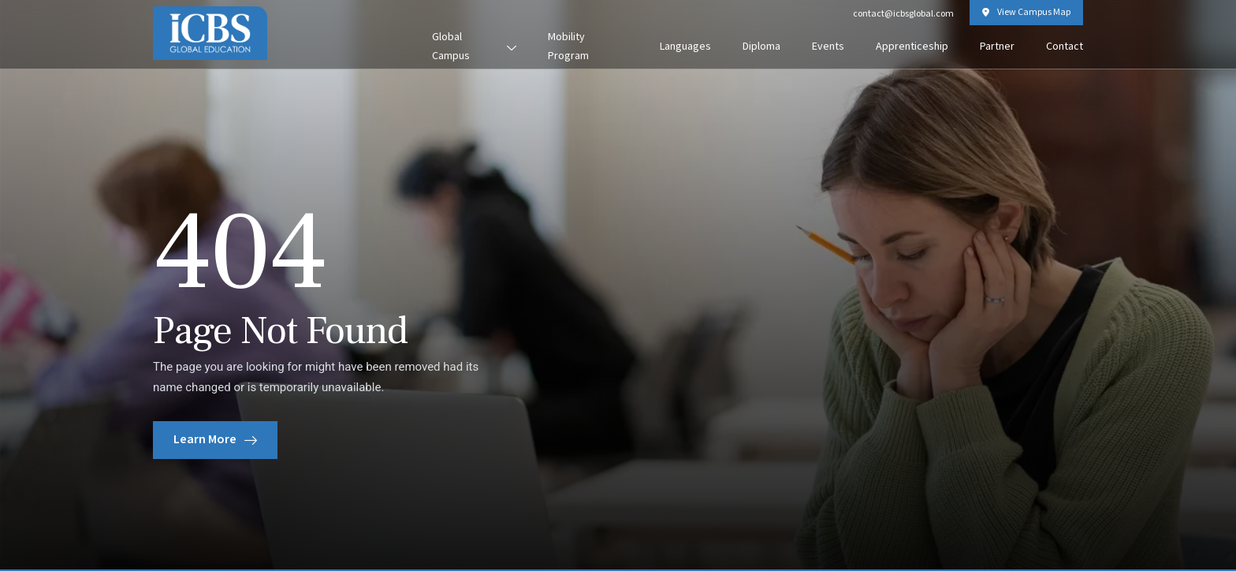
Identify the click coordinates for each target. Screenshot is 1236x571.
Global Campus (474, 46)
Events (828, 46)
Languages (685, 46)
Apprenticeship (912, 46)
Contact (1064, 46)
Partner (997, 46)
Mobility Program (568, 46)
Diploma (761, 46)
